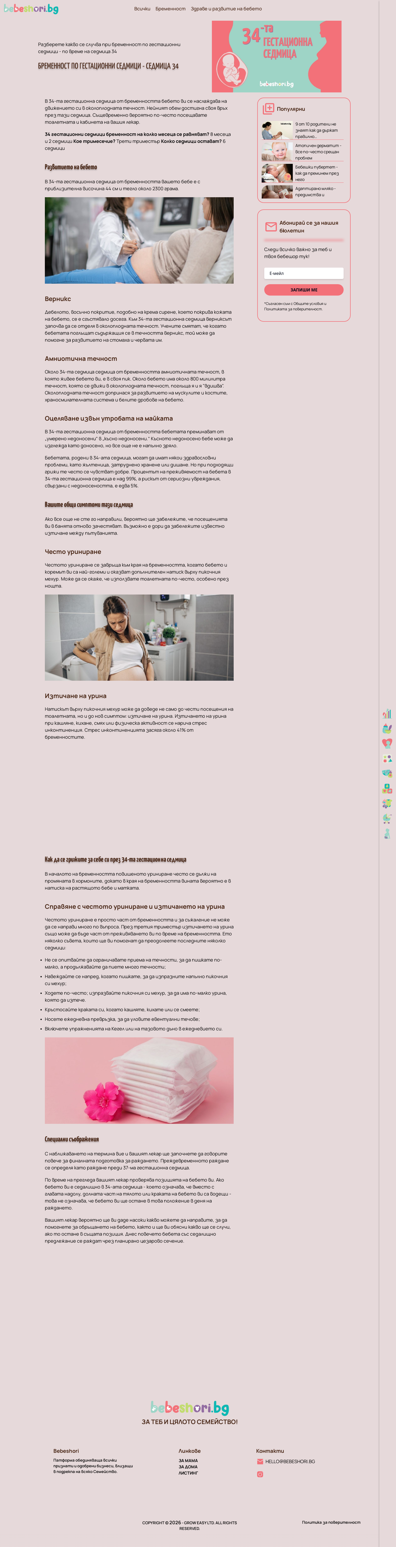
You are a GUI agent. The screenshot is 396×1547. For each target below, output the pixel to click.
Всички (142, 8)
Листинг (188, 1473)
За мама (188, 1460)
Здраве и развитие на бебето (226, 8)
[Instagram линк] (260, 1474)
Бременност (171, 8)
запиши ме (304, 290)
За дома (188, 1467)
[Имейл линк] (285, 1461)
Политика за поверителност (331, 1522)
